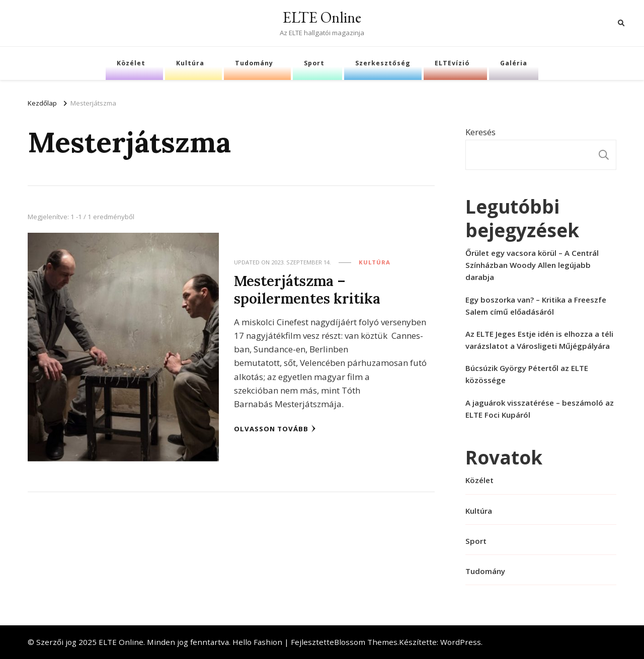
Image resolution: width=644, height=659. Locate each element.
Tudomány (254, 63)
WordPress (460, 642)
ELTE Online (322, 17)
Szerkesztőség (383, 63)
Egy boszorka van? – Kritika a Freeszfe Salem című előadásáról (535, 306)
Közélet (131, 63)
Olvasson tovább (275, 428)
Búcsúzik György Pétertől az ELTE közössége (526, 374)
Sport (314, 63)
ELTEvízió (452, 63)
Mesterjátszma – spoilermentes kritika (307, 289)
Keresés (480, 132)
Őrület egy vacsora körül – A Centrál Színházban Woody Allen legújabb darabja (532, 265)
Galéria (513, 63)
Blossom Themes (365, 642)
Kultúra (190, 63)
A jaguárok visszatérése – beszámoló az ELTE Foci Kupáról (539, 409)
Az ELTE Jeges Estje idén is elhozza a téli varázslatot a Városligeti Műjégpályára (539, 340)
